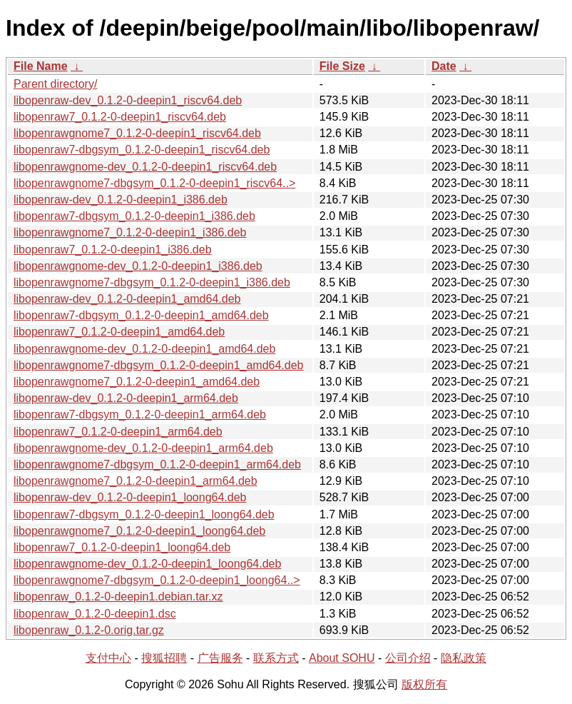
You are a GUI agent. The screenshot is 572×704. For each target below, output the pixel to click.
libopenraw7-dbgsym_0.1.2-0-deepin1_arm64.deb (140, 414)
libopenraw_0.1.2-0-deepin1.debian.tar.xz (118, 596)
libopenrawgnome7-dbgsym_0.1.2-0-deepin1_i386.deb (152, 282)
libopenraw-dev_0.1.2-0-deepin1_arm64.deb (126, 398)
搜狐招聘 (164, 658)
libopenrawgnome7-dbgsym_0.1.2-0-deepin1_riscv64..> (154, 183)
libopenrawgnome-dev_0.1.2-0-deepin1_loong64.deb (147, 564)
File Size (342, 66)
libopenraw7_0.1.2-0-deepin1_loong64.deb (122, 547)
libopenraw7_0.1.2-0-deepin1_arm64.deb (118, 432)
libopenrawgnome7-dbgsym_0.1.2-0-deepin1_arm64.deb (157, 464)
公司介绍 (408, 658)
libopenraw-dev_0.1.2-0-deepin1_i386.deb (121, 199)
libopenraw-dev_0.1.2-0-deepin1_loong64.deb (130, 497)
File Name (41, 66)
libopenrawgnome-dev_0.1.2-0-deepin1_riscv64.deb (145, 167)
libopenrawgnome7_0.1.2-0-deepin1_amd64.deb (137, 382)
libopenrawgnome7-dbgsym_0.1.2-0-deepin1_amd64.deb (159, 365)
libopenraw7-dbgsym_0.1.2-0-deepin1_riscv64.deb (142, 150)
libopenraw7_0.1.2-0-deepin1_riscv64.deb (120, 117)
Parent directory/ (55, 84)
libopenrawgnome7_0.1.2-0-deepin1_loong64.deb (139, 531)
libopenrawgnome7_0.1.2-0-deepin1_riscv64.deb (137, 133)
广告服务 (220, 658)
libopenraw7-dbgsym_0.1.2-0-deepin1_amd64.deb (141, 315)
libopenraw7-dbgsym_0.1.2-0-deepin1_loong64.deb (144, 514)
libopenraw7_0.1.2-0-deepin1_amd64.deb (119, 332)
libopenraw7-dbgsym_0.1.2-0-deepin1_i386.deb (134, 216)
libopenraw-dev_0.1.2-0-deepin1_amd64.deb (127, 299)
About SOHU (341, 658)
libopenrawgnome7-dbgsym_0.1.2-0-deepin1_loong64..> (157, 580)
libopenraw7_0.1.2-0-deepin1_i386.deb (113, 249)
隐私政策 (463, 658)
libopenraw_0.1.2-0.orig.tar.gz (89, 630)
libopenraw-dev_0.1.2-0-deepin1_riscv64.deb (128, 100)
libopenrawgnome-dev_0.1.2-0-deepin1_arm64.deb (143, 448)
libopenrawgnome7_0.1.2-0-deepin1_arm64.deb (135, 481)
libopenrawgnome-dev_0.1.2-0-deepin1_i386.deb (138, 266)
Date (443, 66)
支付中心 (108, 658)
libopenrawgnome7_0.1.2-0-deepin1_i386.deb (130, 232)
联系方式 (276, 658)
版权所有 (424, 684)
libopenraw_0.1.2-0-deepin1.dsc (95, 614)
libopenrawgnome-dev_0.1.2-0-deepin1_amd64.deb (144, 349)
